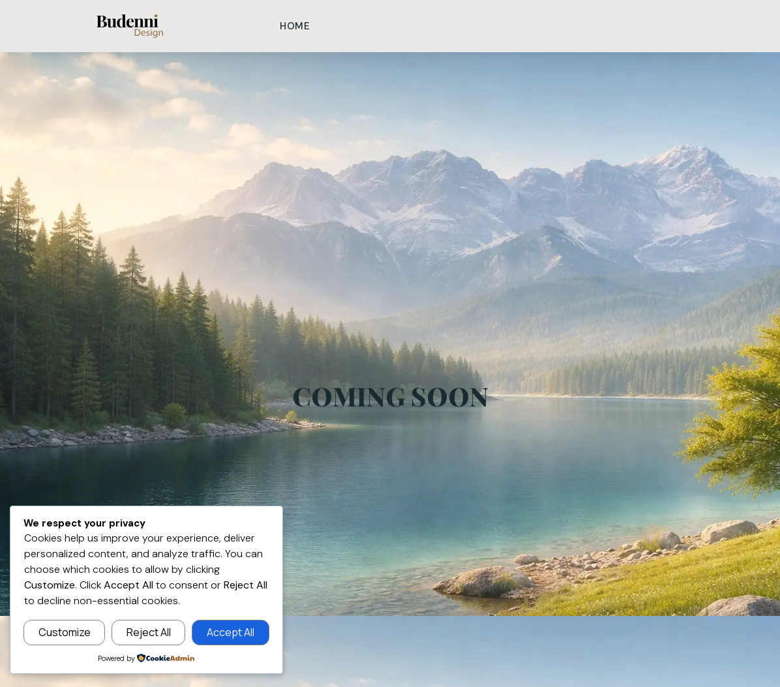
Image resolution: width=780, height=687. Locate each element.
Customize (64, 632)
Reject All (149, 632)
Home (295, 26)
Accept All (230, 632)
